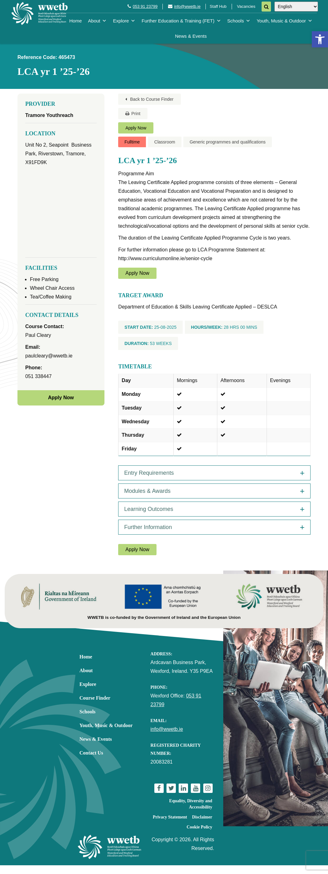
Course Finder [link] (95, 698)
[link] (320, 39)
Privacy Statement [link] (170, 817)
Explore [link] (124, 20)
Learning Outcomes (148, 509)
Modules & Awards (147, 491)
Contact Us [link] (91, 752)
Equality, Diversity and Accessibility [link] (190, 804)
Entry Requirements (149, 473)
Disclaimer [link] (202, 817)
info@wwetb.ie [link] (187, 6)
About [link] (97, 20)
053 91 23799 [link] (145, 6)
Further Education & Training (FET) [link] (181, 20)
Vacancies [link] (246, 6)
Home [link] (75, 20)
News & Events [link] (191, 36)
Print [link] (132, 113)
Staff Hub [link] (218, 6)
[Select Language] (296, 7)
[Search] (266, 7)
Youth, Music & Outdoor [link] (284, 20)
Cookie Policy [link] (199, 827)
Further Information (148, 527)
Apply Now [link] (135, 127)
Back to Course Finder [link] (149, 99)
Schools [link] (238, 20)
